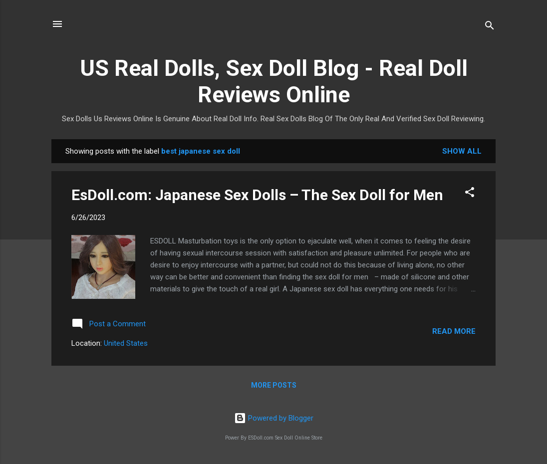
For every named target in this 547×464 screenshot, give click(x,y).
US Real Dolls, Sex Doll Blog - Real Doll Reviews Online (274, 81)
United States (126, 343)
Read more (454, 331)
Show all (462, 151)
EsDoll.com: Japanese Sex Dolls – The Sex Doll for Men (257, 195)
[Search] (490, 27)
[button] (470, 194)
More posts (273, 385)
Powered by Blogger (273, 418)
